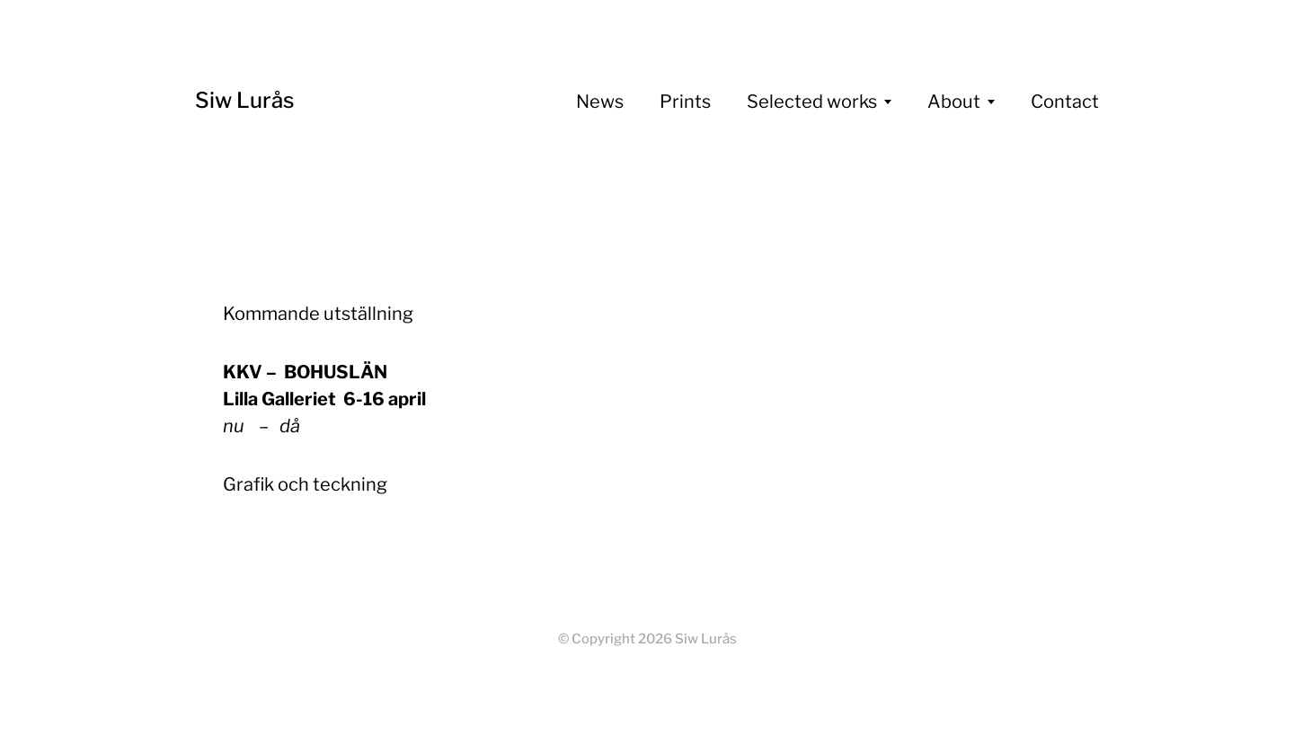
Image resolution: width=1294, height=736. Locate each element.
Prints (685, 102)
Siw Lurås (244, 100)
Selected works (812, 102)
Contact (1065, 102)
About (953, 102)
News (600, 102)
